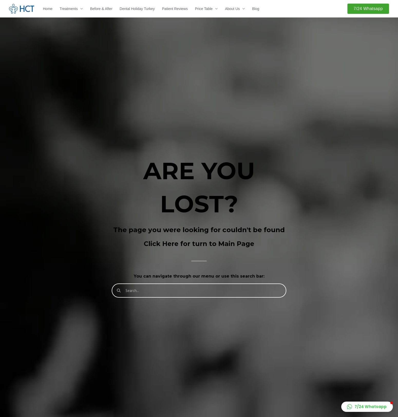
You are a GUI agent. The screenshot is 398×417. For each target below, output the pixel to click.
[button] (368, 9)
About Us (232, 9)
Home (47, 9)
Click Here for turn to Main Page (199, 244)
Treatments (69, 9)
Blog (255, 9)
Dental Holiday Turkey (137, 9)
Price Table (204, 9)
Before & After (101, 9)
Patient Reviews (175, 9)
